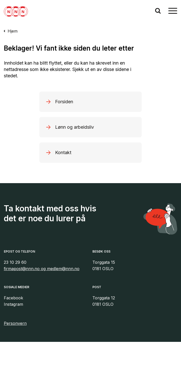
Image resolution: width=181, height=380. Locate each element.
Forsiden (64, 101)
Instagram (13, 304)
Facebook (13, 297)
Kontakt (63, 152)
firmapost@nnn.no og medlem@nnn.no (41, 268)
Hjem (13, 31)
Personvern (15, 323)
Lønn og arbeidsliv (74, 127)
